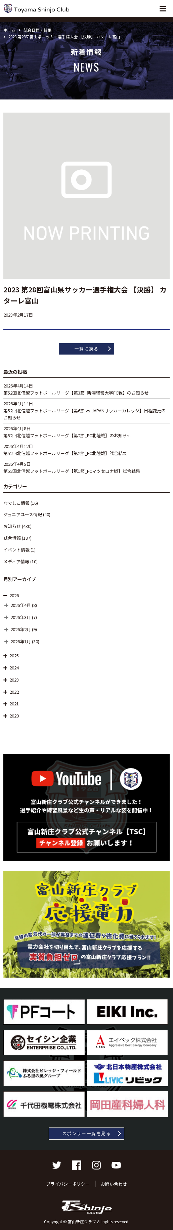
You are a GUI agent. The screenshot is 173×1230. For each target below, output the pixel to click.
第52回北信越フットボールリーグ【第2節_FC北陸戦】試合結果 (65, 453)
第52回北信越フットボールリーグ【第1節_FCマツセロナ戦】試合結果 (71, 471)
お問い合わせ (114, 1184)
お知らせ (12, 526)
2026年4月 (20, 605)
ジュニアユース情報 (22, 514)
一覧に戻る (86, 348)
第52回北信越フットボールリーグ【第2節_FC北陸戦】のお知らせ (67, 435)
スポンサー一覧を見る (86, 1133)
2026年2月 (20, 629)
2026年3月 (20, 617)
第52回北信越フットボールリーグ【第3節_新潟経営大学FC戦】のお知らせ (76, 393)
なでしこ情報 (16, 503)
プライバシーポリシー (68, 1184)
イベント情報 (16, 549)
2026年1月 (20, 641)
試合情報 (12, 538)
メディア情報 (16, 561)
